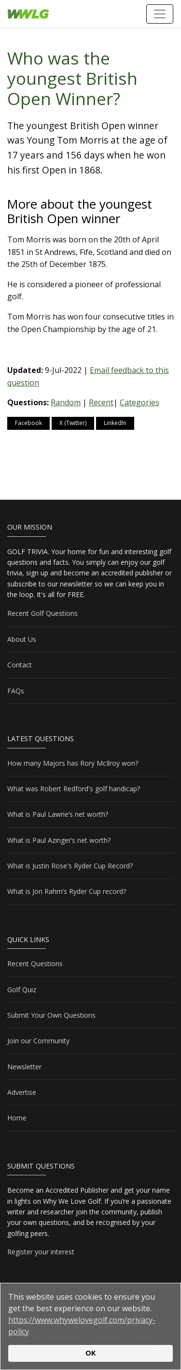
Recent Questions (35, 963)
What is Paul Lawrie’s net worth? (57, 814)
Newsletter (24, 1066)
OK (90, 1352)
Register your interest (40, 1251)
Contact (19, 664)
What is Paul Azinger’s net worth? (59, 840)
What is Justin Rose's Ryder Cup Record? (70, 865)
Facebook (28, 423)
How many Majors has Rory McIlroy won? (72, 763)
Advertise (21, 1092)
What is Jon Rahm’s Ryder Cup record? (66, 891)
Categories (139, 402)
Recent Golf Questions (42, 613)
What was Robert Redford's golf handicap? (73, 788)
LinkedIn (115, 423)
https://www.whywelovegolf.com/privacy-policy (81, 1326)
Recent (101, 402)
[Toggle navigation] (159, 14)
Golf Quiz (21, 989)
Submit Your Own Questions (51, 1015)
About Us (21, 639)
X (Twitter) (72, 423)
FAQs (15, 690)
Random (66, 402)
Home (17, 1117)
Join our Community (38, 1040)
